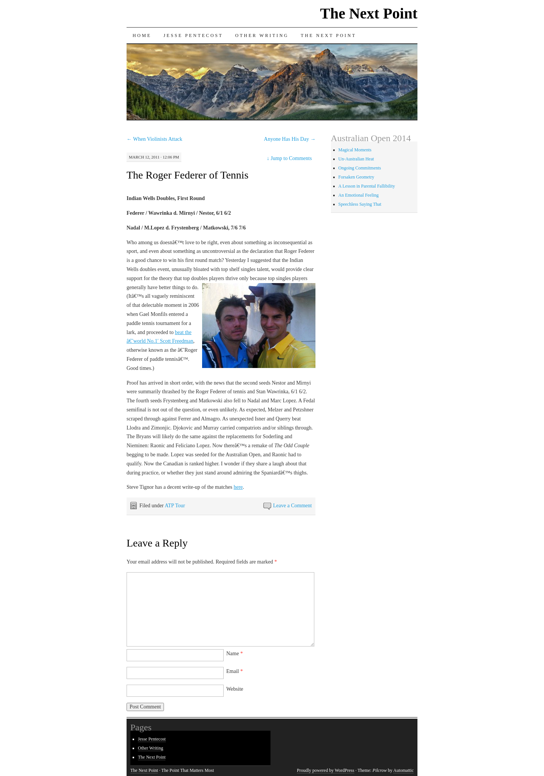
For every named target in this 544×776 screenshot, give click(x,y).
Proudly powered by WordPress (325, 770)
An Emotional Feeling (358, 195)
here (238, 487)
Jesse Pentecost (193, 35)
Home (142, 35)
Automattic (403, 770)
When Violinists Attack (154, 139)
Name (234, 653)
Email (234, 671)
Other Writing (262, 35)
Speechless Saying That (360, 204)
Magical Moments (355, 149)
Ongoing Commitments (359, 168)
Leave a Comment (292, 505)
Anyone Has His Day (290, 139)
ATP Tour (175, 505)
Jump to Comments (289, 158)
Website (234, 689)
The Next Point (368, 13)
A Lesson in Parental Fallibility (366, 186)
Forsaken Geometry (356, 177)
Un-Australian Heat (356, 159)
